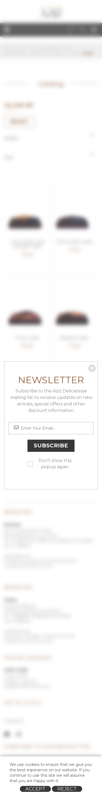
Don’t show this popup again (55, 464)
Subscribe (51, 446)
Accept (35, 789)
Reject (67, 789)
